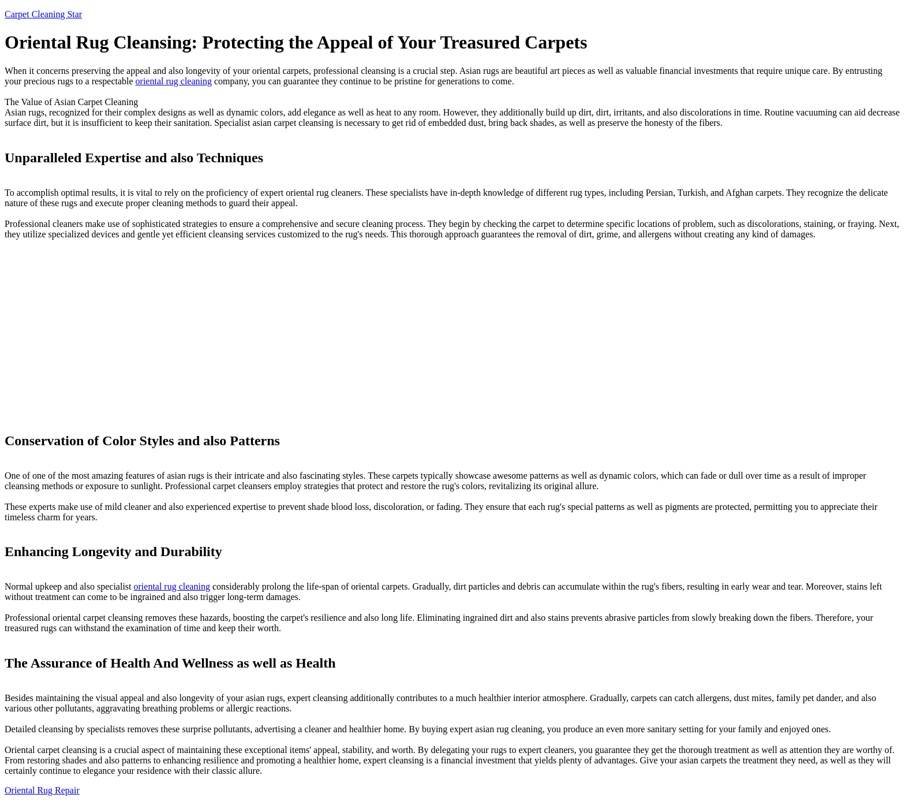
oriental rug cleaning (174, 81)
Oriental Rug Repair (42, 790)
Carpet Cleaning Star (43, 14)
